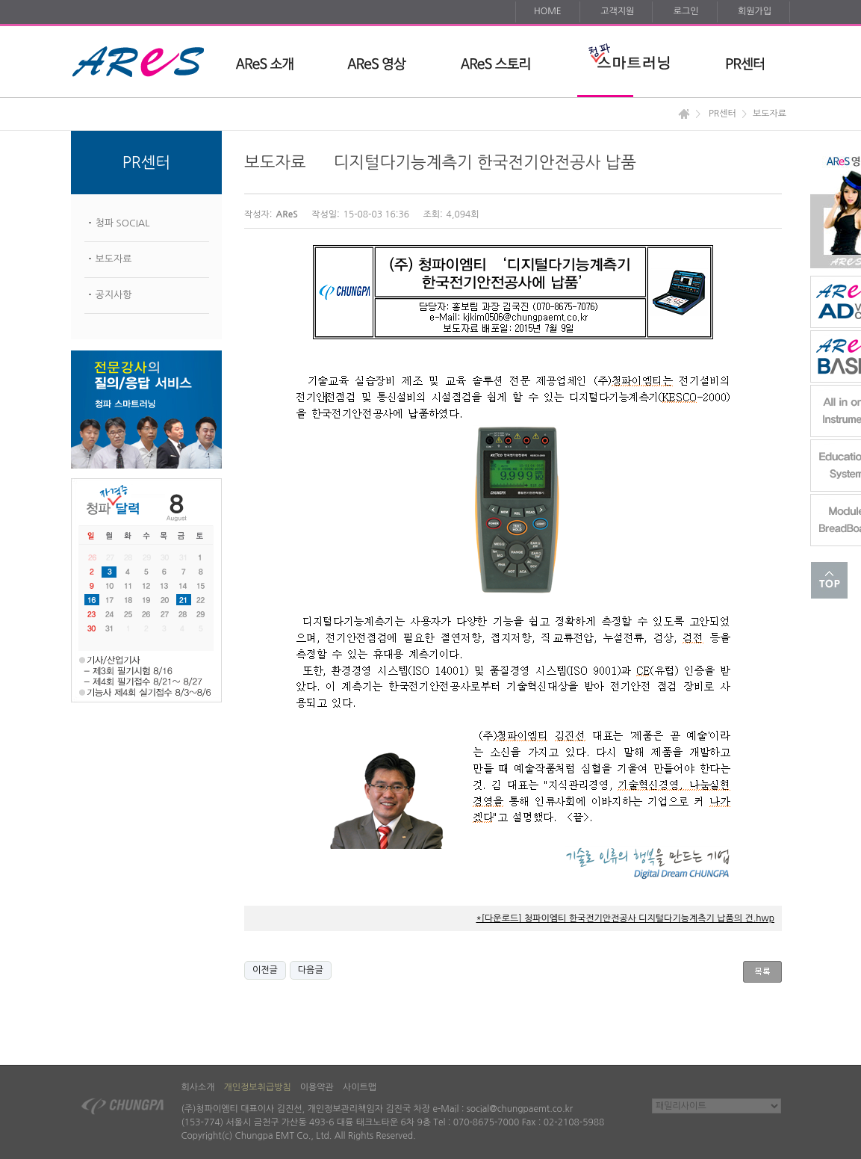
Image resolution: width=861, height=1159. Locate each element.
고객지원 (617, 11)
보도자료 (114, 259)
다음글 (310, 969)
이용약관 (317, 1087)
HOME (548, 11)
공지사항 (114, 295)
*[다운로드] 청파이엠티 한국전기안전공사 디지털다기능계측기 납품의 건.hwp (625, 918)
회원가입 (754, 11)
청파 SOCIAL (123, 223)
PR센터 (722, 113)
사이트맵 (359, 1087)
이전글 (265, 969)
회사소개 (197, 1087)
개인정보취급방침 (257, 1087)
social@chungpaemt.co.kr (520, 1108)
